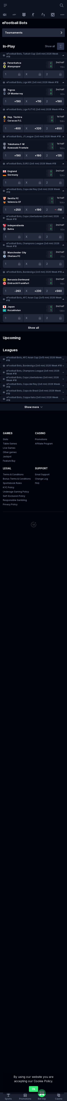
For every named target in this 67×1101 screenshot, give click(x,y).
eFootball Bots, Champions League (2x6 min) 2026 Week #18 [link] (32, 245)
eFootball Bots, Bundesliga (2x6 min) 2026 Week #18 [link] (34, 272)
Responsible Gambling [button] (15, 500)
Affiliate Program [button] (44, 443)
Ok (33, 1088)
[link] (4, 15)
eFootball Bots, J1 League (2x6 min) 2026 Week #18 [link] (33, 136)
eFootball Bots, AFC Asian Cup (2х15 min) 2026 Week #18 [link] (34, 299)
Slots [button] (5, 439)
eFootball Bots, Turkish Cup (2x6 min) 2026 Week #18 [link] (32, 55)
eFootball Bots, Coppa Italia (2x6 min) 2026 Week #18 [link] (32, 399)
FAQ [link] (37, 483)
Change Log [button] (41, 478)
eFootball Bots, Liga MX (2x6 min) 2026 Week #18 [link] (32, 82)
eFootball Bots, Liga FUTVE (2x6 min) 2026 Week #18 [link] (34, 109)
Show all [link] (50, 46)
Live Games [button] (9, 448)
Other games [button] (10, 452)
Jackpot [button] (7, 456)
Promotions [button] (41, 439)
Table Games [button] (10, 443)
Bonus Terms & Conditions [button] (17, 478)
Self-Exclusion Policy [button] (14, 496)
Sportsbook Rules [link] (12, 483)
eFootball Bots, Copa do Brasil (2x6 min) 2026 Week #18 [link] (33, 392)
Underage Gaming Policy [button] (16, 491)
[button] (33, 55)
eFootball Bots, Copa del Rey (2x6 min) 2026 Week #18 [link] (33, 190)
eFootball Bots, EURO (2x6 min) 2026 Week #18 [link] (31, 163)
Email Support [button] (42, 474)
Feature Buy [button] (9, 460)
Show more (33, 407)
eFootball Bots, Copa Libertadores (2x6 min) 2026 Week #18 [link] (32, 217)
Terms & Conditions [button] (13, 474)
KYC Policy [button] (8, 487)
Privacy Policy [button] (10, 504)
